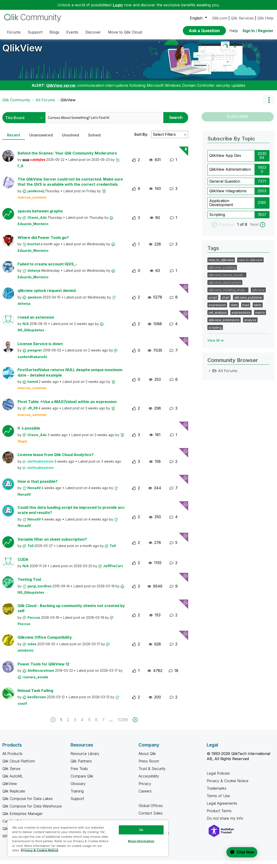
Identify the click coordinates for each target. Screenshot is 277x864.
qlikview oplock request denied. (47, 294)
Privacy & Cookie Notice (227, 784)
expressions (241, 316)
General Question (224, 184)
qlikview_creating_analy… (228, 293)
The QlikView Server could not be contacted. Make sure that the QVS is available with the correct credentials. (70, 185)
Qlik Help (265, 18)
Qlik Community (16, 103)
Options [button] (269, 103)
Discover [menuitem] (93, 32)
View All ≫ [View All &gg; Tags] (215, 344)
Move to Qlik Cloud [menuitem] (125, 32)
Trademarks (216, 791)
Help (233, 30)
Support (77, 802)
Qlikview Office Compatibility (45, 640)
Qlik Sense (11, 772)
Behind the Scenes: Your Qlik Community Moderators (67, 156)
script (213, 301)
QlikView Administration (230, 172)
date (234, 308)
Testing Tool (29, 583)
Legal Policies (218, 776)
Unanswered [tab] (41, 138)
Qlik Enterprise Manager (22, 817)
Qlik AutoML (12, 779)
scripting (215, 331)
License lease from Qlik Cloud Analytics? (56, 458)
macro (260, 316)
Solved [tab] (94, 138)
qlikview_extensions (224, 323)
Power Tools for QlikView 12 (43, 667)
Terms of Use (218, 799)
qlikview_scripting (222, 271)
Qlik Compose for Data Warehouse (32, 809)
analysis (250, 323)
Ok (141, 830)
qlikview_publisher (248, 301)
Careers (145, 794)
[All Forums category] (209, 374)
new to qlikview (250, 263)
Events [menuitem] (72, 32)
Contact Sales (150, 816)
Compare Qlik (82, 779)
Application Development (221, 206)
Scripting (217, 218)
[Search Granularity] (23, 121)
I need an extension (36, 320)
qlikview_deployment (225, 286)
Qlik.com (219, 18)
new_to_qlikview (221, 263)
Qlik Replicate (13, 794)
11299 (122, 723)
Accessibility (148, 779)
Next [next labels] (254, 228)
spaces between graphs (40, 214)
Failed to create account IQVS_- (47, 267)
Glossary (78, 787)
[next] (135, 723)
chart (225, 301)
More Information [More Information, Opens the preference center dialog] (141, 841)
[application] (239, 852)
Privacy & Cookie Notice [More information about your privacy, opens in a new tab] (39, 850)
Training (77, 794)
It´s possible (29, 431)
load (245, 308)
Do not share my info (225, 821)
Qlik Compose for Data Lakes (27, 802)
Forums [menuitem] (14, 32)
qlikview (258, 293)
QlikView (22, 51)
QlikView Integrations (228, 194)
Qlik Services (242, 18)
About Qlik (147, 757)
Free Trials (79, 772)
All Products (12, 757)
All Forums (45, 103)
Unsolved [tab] (70, 138)
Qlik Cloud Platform (18, 764)
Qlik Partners (81, 764)
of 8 (244, 228)
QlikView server (61, 89)
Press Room (148, 764)
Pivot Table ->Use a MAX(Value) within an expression (67, 405)
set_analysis (218, 316)
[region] (87, 838)
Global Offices (150, 809)
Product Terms (219, 814)
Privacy (144, 787)
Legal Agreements (222, 806)
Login (118, 5)
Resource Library (85, 757)
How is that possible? (37, 485)
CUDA (23, 563)
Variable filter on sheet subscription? (52, 542)
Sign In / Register (258, 30)
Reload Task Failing (35, 694)
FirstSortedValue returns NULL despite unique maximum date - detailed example (70, 376)
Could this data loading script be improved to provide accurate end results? (71, 514)
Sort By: (141, 138)
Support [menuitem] (35, 32)
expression (217, 308)
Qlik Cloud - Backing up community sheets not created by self (71, 612)
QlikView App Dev (225, 159)
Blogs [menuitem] (54, 32)
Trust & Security (152, 772)
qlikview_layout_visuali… (227, 278)
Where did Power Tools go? (43, 241)
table (258, 308)
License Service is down (40, 347)
